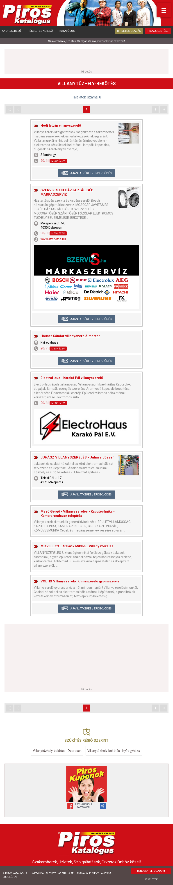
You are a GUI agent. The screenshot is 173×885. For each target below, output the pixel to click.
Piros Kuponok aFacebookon (83, 805)
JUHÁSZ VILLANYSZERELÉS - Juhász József (77, 456)
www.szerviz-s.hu (53, 238)
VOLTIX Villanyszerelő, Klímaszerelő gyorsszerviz (80, 580)
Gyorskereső (11, 32)
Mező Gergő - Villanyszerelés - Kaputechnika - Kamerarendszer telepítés (78, 513)
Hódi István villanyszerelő (61, 125)
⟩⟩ (163, 108)
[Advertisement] (86, 58)
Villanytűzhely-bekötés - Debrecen (57, 750)
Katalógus (67, 32)
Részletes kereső (40, 32)
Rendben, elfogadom (151, 870)
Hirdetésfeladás (129, 32)
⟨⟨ (9, 108)
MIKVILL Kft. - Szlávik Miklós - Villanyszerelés (77, 545)
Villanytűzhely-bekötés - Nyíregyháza (113, 750)
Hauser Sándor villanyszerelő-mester (70, 335)
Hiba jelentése (158, 32)
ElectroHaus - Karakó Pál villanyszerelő (72, 377)
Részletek (151, 879)
